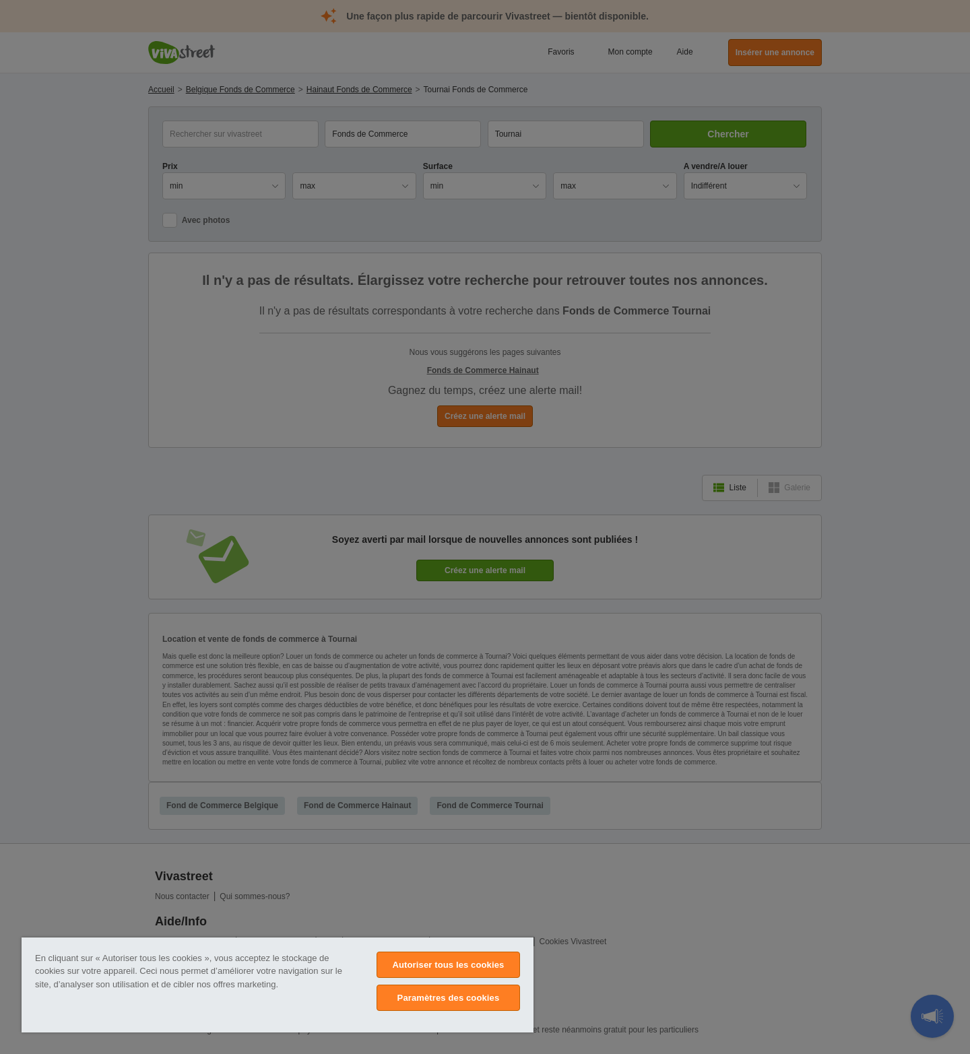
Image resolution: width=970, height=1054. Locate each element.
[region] (278, 984)
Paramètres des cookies (448, 998)
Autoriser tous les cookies (448, 965)
